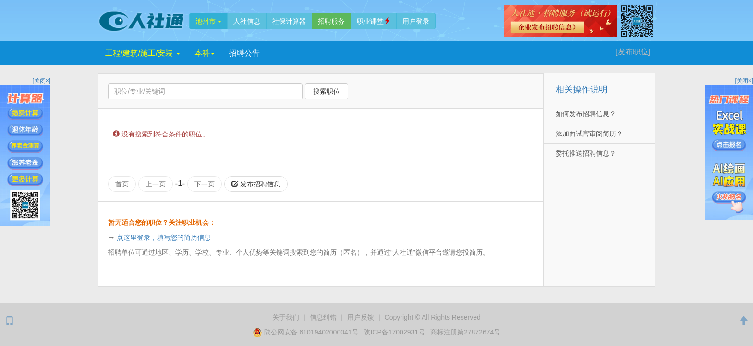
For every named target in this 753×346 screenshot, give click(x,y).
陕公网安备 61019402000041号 (307, 332)
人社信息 (246, 21)
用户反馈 (360, 317)
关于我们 (285, 317)
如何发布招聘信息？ (586, 114)
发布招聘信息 (255, 184)
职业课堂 (373, 21)
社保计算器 (289, 21)
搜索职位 (326, 91)
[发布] (632, 52)
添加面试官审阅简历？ (589, 133)
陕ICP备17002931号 (394, 332)
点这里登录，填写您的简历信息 (164, 237)
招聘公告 (244, 53)
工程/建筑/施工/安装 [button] (142, 53)
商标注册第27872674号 (465, 332)
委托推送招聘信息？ (586, 153)
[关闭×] (41, 80)
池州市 (208, 21)
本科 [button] (204, 53)
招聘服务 (331, 21)
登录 (415, 21)
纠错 (323, 317)
